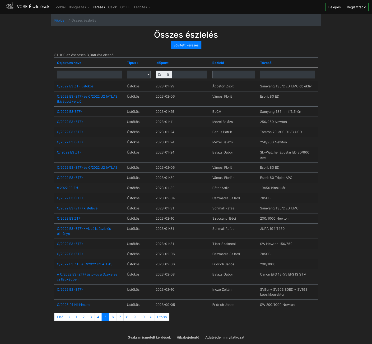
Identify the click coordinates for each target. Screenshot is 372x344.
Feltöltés (141, 7)
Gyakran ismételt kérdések (149, 337)
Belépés (334, 7)
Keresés (99, 7)
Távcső (266, 63)
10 (143, 317)
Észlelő (218, 63)
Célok (112, 7)
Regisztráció (356, 7)
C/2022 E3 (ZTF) (70, 122)
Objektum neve (69, 63)
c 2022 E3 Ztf (67, 188)
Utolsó (162, 317)
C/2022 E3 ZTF (68, 218)
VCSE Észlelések (26, 6)
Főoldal (60, 7)
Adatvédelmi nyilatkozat (224, 337)
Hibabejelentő (188, 337)
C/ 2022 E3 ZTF (69, 152)
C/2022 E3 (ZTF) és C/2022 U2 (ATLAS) (88, 167)
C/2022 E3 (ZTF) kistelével (77, 208)
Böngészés (78, 7)
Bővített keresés (186, 45)
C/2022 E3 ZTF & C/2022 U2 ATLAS (84, 264)
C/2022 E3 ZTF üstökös (75, 86)
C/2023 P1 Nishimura (73, 305)
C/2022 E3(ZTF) (69, 111)
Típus (131, 63)
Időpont (162, 63)
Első (60, 317)
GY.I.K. (125, 7)
